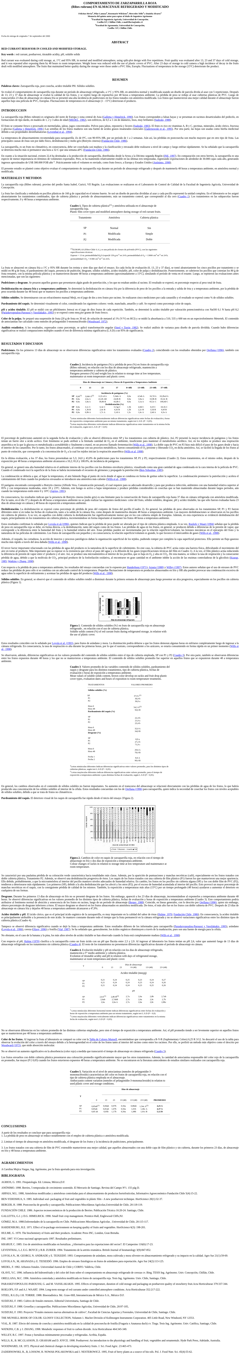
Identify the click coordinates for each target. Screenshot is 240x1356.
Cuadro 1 (183, 196)
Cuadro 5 (160, 1051)
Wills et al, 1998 (133, 451)
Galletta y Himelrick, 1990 (28, 128)
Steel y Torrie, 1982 (126, 327)
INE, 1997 (169, 155)
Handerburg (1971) (137, 567)
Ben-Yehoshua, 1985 (151, 470)
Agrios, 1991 (58, 491)
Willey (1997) (174, 567)
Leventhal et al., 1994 (59, 131)
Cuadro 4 (75, 944)
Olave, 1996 (39, 929)
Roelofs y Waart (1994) (201, 524)
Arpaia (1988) (156, 567)
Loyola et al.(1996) (58, 524)
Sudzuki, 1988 (162, 119)
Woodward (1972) (11, 1045)
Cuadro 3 (179, 655)
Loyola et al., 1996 (12, 929)
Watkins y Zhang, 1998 (20, 561)
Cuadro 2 (148, 350)
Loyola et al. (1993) (62, 643)
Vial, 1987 (64, 929)
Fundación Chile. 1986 (96, 149)
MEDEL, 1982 (77, 119)
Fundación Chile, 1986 (114, 140)
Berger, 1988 (136, 902)
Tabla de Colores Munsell (103, 1039)
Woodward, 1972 (97, 321)
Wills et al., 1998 (143, 444)
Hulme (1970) (32, 941)
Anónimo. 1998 (161, 162)
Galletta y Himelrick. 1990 (117, 116)
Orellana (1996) (215, 350)
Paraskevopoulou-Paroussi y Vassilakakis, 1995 (27, 312)
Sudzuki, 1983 (141, 125)
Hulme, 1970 (165, 914)
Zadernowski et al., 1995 (158, 128)
